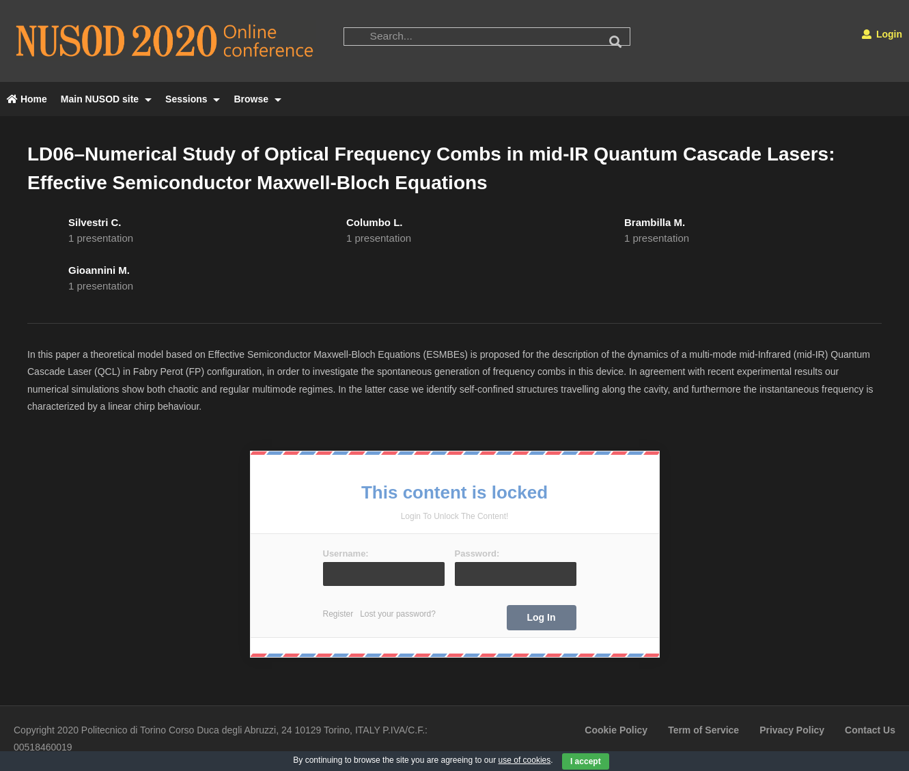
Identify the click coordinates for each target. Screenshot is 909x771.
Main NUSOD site (106, 99)
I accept (585, 761)
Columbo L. (374, 222)
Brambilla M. (654, 222)
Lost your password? (398, 614)
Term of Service (703, 730)
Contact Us (870, 730)
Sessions (192, 99)
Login (882, 34)
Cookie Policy (616, 730)
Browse (257, 99)
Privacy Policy (791, 730)
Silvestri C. (95, 222)
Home (27, 99)
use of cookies (525, 760)
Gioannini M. (99, 270)
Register (338, 614)
